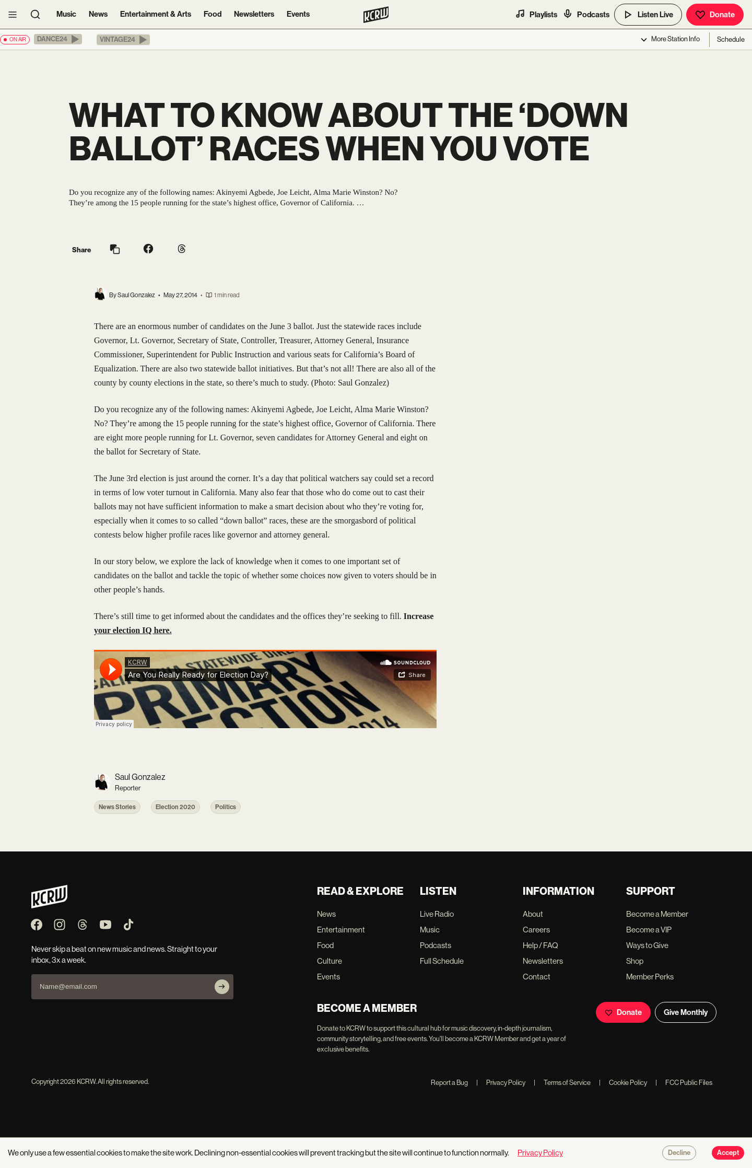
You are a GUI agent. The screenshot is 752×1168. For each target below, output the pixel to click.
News (98, 14)
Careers (536, 929)
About (533, 913)
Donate (715, 14)
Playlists (536, 14)
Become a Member (657, 913)
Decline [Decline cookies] (679, 1153)
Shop (634, 960)
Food (212, 14)
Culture (329, 960)
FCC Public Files (683, 1083)
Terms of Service (562, 1083)
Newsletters (254, 14)
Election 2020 (175, 807)
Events (298, 14)
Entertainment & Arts (155, 14)
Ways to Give (647, 945)
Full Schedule (442, 960)
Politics (225, 807)
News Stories (117, 807)
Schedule (731, 39)
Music (66, 14)
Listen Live (648, 14)
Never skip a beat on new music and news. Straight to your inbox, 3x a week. (124, 954)
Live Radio (437, 913)
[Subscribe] (222, 986)
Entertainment (341, 929)
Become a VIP (649, 929)
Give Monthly (686, 1012)
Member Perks (650, 976)
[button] (58, 39)
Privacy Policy (500, 1083)
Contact (536, 976)
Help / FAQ (540, 945)
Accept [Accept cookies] (728, 1153)
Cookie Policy (623, 1083)
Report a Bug (449, 1083)
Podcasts (585, 14)
